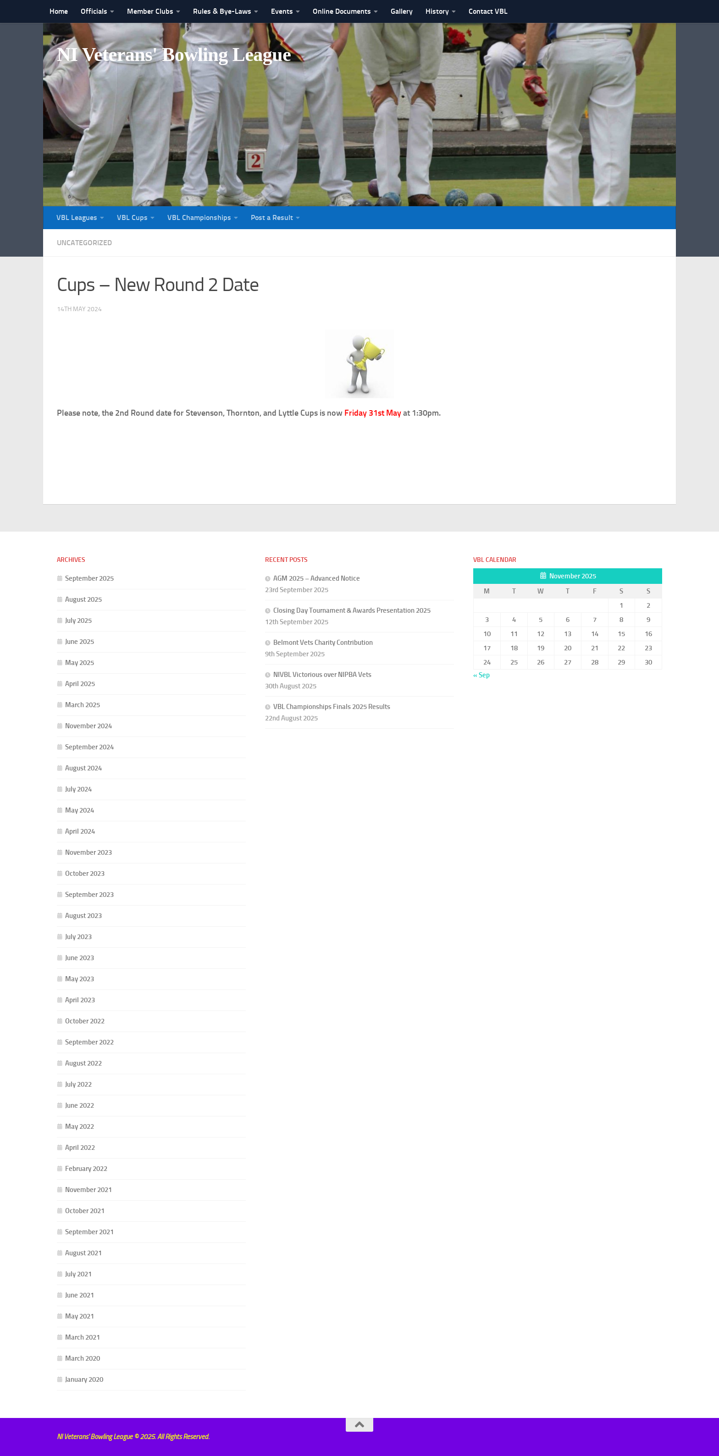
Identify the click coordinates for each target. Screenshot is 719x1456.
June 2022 (79, 1105)
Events (282, 11)
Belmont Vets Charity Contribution (323, 642)
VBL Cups (132, 217)
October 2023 (85, 873)
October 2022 (85, 1021)
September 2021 (89, 1232)
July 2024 (78, 789)
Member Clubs (150, 11)
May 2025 (79, 663)
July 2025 (78, 620)
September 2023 (89, 894)
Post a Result (272, 217)
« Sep (481, 675)
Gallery (402, 11)
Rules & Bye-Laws (222, 11)
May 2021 (79, 1316)
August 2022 (83, 1063)
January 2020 (84, 1379)
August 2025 (83, 599)
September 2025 (89, 578)
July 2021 (78, 1274)
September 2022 (89, 1042)
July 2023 (78, 937)
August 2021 (83, 1253)
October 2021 (85, 1211)
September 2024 (89, 747)
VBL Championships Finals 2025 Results (331, 707)
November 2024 (88, 726)
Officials (94, 11)
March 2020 (82, 1358)
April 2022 (80, 1147)
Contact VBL (488, 11)
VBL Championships (199, 217)
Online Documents (342, 11)
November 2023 (88, 852)
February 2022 (86, 1169)
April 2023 (80, 1000)
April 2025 (80, 684)
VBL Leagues (76, 217)
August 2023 (83, 916)
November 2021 (88, 1190)
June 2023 (79, 958)
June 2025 (79, 641)
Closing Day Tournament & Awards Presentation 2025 (352, 610)
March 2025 (82, 705)
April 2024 (80, 831)
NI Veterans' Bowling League (174, 54)
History (437, 11)
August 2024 (83, 768)
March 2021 (82, 1337)
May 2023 (79, 979)
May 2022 (79, 1126)
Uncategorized (84, 242)
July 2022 (78, 1084)
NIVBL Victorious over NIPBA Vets (322, 674)
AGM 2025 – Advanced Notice (316, 578)
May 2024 (79, 810)
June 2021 (79, 1295)
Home (59, 11)
